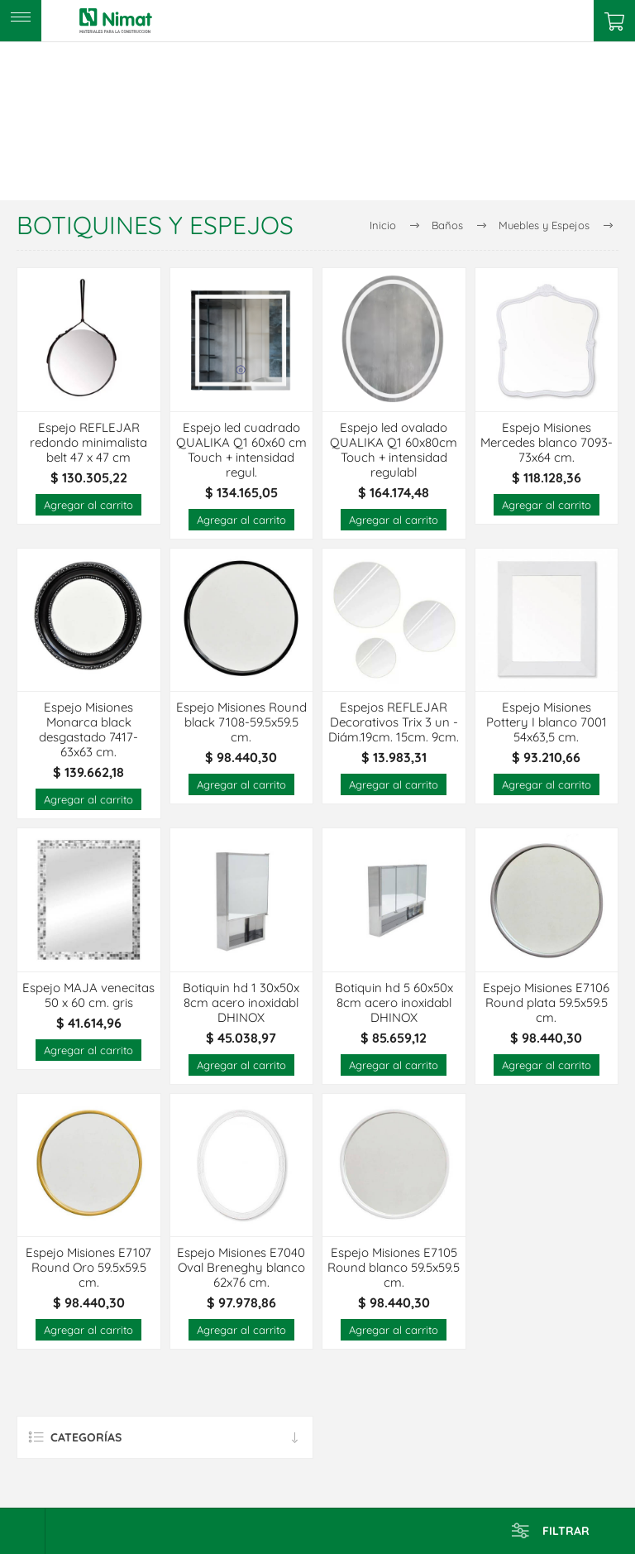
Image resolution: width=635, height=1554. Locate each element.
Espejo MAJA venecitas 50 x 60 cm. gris (88, 995)
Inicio (383, 225)
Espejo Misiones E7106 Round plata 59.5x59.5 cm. (546, 1003)
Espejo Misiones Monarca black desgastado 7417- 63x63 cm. (88, 730)
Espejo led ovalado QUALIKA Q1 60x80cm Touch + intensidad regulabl (393, 450)
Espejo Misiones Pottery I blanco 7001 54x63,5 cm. (546, 722)
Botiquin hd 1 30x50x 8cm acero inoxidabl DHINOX (241, 1003)
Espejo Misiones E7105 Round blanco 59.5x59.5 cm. (393, 1267)
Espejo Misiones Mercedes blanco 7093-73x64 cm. (546, 442)
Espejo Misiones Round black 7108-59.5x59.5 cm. (241, 722)
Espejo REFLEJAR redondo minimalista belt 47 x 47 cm (88, 442)
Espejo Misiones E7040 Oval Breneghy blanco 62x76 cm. (241, 1267)
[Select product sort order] (22, 1531)
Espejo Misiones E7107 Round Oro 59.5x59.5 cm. (88, 1267)
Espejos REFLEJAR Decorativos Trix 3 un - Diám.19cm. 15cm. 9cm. (393, 722)
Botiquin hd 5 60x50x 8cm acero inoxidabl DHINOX (394, 1003)
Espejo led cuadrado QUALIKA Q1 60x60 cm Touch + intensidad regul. (241, 450)
